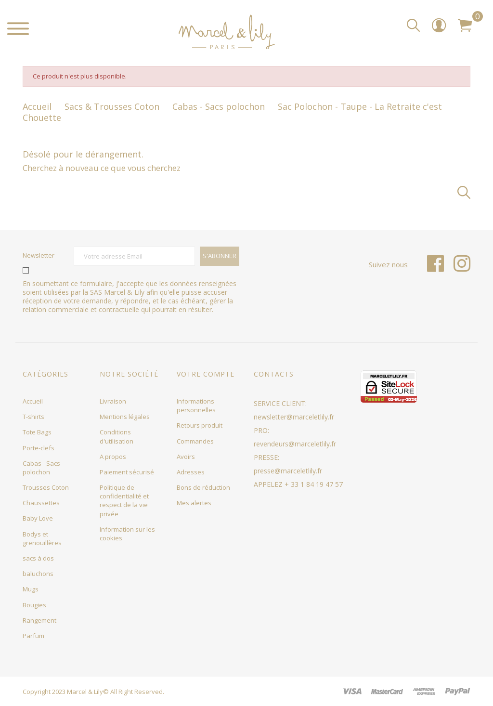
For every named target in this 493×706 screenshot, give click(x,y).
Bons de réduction (203, 487)
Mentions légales (125, 416)
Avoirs (186, 456)
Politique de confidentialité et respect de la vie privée (124, 500)
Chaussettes (41, 502)
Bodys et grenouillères (42, 538)
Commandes (195, 441)
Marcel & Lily (85, 691)
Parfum (33, 635)
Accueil (33, 401)
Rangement (39, 620)
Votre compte (205, 374)
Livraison (113, 401)
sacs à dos (38, 558)
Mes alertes (194, 502)
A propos (113, 456)
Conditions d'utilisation (116, 436)
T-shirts (33, 416)
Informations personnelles (196, 405)
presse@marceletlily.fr (288, 470)
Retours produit (199, 425)
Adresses (191, 472)
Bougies (34, 605)
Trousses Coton (46, 487)
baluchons (38, 573)
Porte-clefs (38, 448)
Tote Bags (37, 432)
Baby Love (38, 518)
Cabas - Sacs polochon (41, 467)
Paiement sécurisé (127, 472)
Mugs (31, 589)
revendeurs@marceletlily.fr (295, 443)
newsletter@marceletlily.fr (294, 416)
